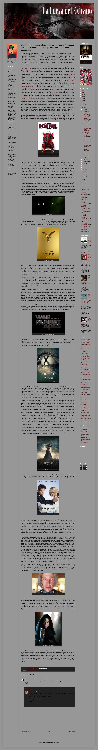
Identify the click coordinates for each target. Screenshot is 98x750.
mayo (84, 169)
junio (84, 167)
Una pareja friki (84, 384)
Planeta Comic (84, 437)
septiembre (85, 161)
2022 (83, 94)
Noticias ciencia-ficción (86, 372)
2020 (83, 98)
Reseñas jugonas (85, 223)
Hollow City (83, 399)
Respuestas (29, 688)
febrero (84, 174)
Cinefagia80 (83, 382)
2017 (83, 104)
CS (82, 196)
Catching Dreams (85, 376)
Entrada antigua (71, 731)
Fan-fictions (83, 199)
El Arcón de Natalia (85, 394)
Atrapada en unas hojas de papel (85, 349)
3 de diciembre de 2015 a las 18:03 (45, 691)
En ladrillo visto (84, 404)
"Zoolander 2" (72, 74)
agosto (84, 163)
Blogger (56, 742)
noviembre (85, 111)
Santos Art (83, 396)
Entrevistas (83, 197)
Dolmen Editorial (84, 442)
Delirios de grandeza (85, 421)
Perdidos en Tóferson (86, 418)
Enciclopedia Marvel (85, 439)
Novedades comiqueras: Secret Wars (85, 150)
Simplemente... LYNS (86, 409)
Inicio (49, 731)
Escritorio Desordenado (84, 346)
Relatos (83, 215)
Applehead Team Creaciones (85, 435)
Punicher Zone (84, 420)
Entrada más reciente (26, 731)
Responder (27, 685)
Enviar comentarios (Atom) (33, 734)
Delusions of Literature (86, 374)
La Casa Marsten (85, 361)
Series (82, 228)
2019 (83, 100)
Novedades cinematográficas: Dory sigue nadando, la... (86, 128)
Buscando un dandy (85, 362)
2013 (83, 181)
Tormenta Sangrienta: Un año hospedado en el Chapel (86, 114)
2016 (83, 105)
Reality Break (84, 414)
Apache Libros (84, 433)
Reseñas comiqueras (85, 220)
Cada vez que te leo (85, 351)
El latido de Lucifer (85, 392)
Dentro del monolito (85, 369)
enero (84, 176)
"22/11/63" (55, 92)
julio (84, 165)
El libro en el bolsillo (85, 344)
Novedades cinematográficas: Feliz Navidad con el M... (86, 120)
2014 (83, 179)
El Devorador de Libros (86, 386)
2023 (83, 92)
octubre (84, 159)
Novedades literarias (85, 211)
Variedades (83, 229)
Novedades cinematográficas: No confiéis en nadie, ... (86, 155)
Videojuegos (84, 231)
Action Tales (83, 189)
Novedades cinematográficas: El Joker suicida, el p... (86, 145)
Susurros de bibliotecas (86, 367)
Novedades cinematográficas (34, 670)
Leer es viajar (84, 364)
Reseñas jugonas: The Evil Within (86, 124)
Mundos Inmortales (85, 387)
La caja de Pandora (85, 379)
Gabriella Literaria (85, 389)
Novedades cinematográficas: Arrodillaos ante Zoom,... (86, 137)
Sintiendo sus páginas (86, 355)
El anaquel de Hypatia (86, 402)
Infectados (83, 410)
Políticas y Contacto (85, 214)
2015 (83, 107)
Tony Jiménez (32, 691)
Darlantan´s (83, 377)
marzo (84, 173)
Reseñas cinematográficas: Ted (89, 240)
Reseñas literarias (85, 224)
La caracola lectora (85, 356)
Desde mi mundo (85, 412)
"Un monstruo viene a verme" (28, 86)
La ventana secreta (85, 401)
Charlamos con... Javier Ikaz (86, 133)
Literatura (83, 201)
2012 (83, 183)
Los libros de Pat (85, 391)
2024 (83, 90)
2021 (83, 96)
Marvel (82, 440)
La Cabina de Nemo (85, 342)
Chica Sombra (84, 431)
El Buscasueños (84, 366)
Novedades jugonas (85, 208)
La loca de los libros (85, 341)
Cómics (83, 192)
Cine (27, 670)
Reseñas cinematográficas (85, 218)
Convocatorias (84, 194)
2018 (83, 102)
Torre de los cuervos (85, 381)
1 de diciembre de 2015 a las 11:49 (38, 679)
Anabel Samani (84, 353)
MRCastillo (27, 679)
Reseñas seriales (85, 226)
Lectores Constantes (85, 428)
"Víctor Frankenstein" (26, 68)
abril (84, 171)
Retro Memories (84, 429)
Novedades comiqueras (83, 206)
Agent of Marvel (84, 397)
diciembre (85, 109)
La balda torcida (84, 371)
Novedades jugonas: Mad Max (86, 141)
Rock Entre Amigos (85, 339)
